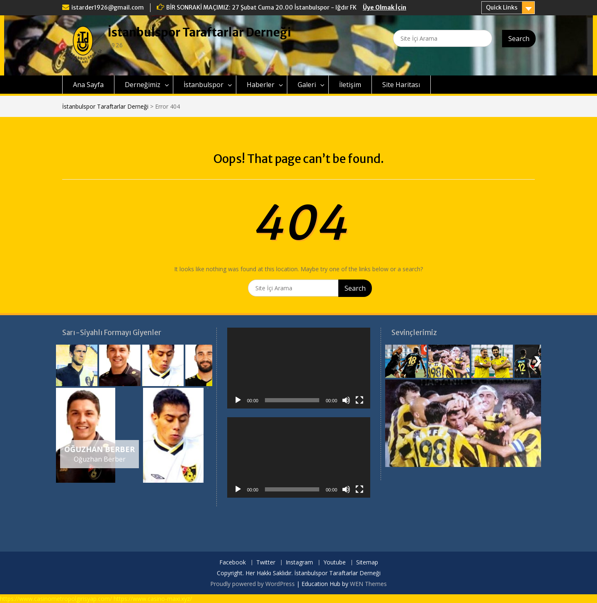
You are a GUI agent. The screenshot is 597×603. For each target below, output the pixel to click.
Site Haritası (401, 84)
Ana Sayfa (88, 84)
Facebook (232, 562)
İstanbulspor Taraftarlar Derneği (199, 32)
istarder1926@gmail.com (107, 7)
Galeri (307, 84)
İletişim (350, 84)
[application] (299, 368)
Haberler (260, 84)
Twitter (265, 562)
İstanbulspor (203, 84)
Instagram (299, 562)
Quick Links (501, 7)
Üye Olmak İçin (384, 7)
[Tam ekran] (359, 400)
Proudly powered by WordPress (252, 584)
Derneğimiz (142, 84)
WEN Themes (368, 584)
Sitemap (367, 562)
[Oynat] (238, 400)
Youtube (334, 562)
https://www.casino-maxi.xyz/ (153, 599)
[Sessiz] (346, 400)
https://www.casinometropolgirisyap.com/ (56, 599)
